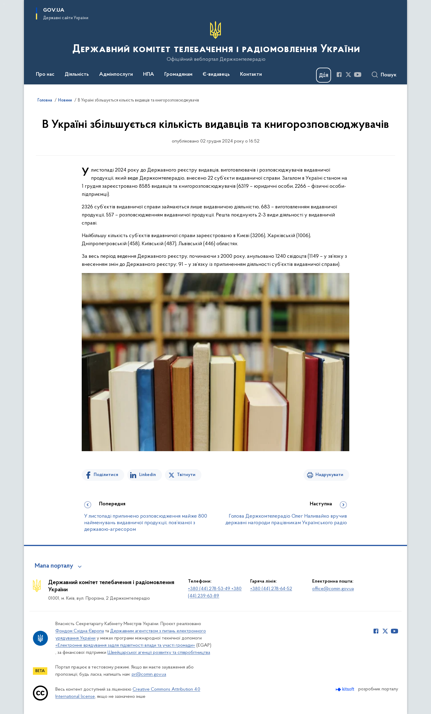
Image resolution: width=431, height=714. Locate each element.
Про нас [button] (45, 74)
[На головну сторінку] (215, 41)
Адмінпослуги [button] (116, 74)
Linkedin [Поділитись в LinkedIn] (147, 474)
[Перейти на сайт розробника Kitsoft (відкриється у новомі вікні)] (345, 689)
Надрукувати (329, 474)
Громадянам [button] (178, 74)
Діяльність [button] (77, 74)
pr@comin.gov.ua (149, 674)
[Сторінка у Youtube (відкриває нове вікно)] (357, 74)
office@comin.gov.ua (333, 588)
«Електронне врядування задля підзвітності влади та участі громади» (125, 645)
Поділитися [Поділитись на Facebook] (106, 474)
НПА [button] (148, 74)
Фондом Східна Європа (79, 631)
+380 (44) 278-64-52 (271, 588)
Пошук (389, 75)
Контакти (251, 74)
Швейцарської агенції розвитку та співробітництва (158, 652)
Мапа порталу (54, 566)
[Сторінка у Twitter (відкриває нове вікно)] (348, 74)
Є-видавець (216, 74)
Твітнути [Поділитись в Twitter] (186, 474)
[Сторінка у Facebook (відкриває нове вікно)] (339, 74)
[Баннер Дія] (323, 75)
